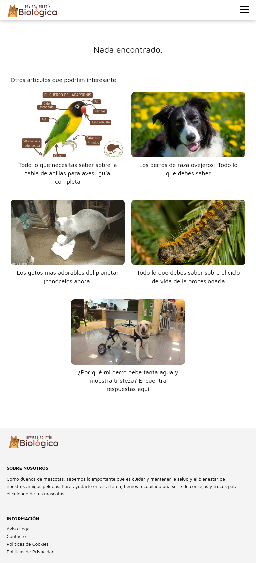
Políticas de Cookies (28, 544)
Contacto (16, 536)
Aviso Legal (19, 528)
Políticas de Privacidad (30, 551)
